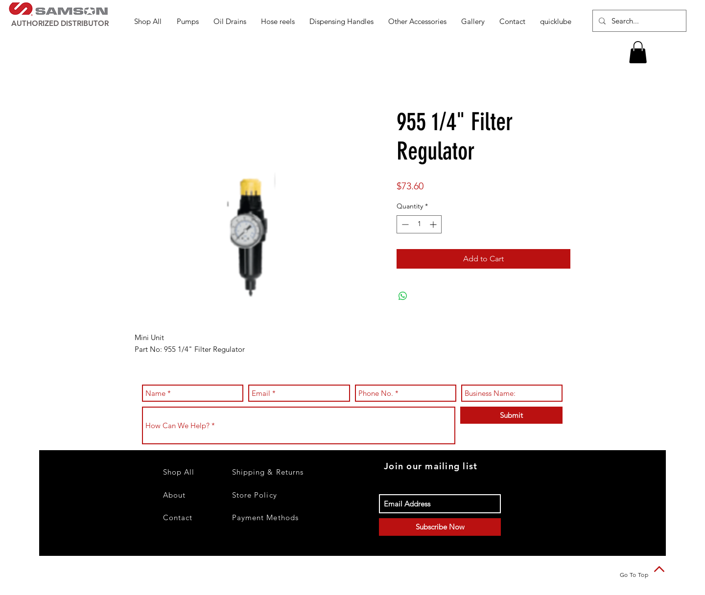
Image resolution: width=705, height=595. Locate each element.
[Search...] (638, 20)
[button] (187, 21)
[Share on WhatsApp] (403, 296)
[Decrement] (404, 224)
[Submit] (511, 415)
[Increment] (434, 224)
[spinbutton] (419, 224)
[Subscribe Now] (440, 527)
